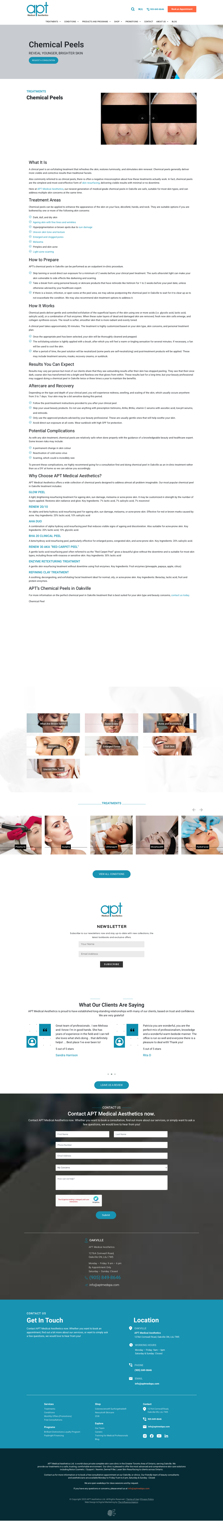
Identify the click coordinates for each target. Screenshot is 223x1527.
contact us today (180, 595)
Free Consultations (53, 1420)
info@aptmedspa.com (102, 1285)
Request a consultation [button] (43, 60)
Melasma (38, 242)
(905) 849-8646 (103, 1277)
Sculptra (66, 846)
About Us (162, 22)
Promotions (133, 22)
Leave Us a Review (112, 1085)
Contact (148, 21)
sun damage (85, 227)
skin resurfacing (91, 183)
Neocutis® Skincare (104, 1412)
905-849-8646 (155, 9)
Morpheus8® (157, 846)
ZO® (97, 1416)
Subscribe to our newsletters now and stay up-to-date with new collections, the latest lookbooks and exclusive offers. (111, 935)
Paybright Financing (54, 1435)
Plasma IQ (20, 846)
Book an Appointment (182, 9)
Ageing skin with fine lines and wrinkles (54, 222)
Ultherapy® (111, 846)
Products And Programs (96, 22)
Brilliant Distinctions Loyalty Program (62, 1431)
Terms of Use (132, 1499)
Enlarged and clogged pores (48, 237)
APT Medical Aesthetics (50, 189)
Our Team (99, 1428)
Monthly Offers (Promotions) (58, 1416)
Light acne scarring (43, 252)
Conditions (71, 22)
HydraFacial (202, 846)
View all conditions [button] (111, 874)
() (140, 9)
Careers (98, 1431)
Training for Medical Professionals (111, 1435)
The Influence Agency (128, 1502)
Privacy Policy (147, 1499)
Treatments (53, 22)
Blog (174, 21)
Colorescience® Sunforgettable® (110, 1408)
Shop (118, 22)
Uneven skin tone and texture (49, 232)
